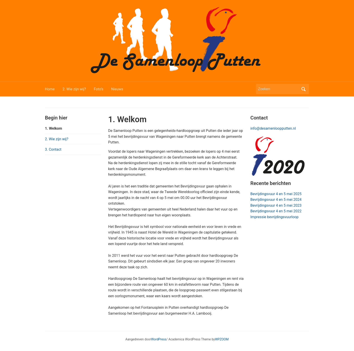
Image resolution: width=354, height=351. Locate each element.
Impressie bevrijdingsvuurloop (274, 217)
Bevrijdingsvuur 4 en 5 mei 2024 (276, 199)
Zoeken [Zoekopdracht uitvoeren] (303, 89)
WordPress (158, 339)
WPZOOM (222, 339)
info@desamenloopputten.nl (273, 128)
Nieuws (117, 89)
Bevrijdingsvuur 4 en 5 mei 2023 (276, 205)
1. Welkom (53, 128)
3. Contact (53, 149)
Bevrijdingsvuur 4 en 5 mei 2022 (276, 211)
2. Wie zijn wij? (74, 89)
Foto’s (98, 89)
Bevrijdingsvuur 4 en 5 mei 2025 (276, 194)
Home (50, 89)
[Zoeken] (278, 89)
